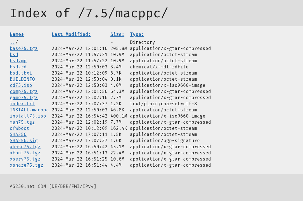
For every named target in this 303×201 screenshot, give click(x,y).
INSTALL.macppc (29, 110)
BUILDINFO (22, 79)
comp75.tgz (24, 91)
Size (117, 34)
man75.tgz (22, 122)
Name (17, 34)
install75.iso (28, 116)
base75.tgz (24, 48)
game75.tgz (24, 97)
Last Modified (71, 34)
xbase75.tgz (25, 146)
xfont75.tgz (25, 152)
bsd (14, 54)
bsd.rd (18, 67)
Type (137, 34)
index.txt (22, 103)
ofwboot (19, 128)
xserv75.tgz (25, 159)
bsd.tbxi (21, 73)
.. (12, 42)
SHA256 (18, 134)
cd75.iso (21, 85)
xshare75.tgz (26, 165)
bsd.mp (18, 60)
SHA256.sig (24, 140)
